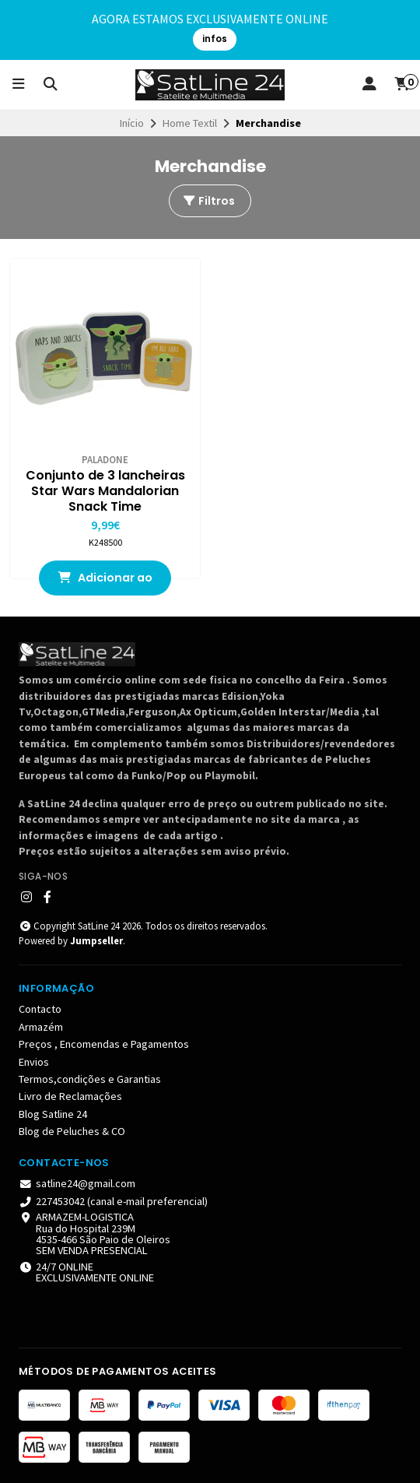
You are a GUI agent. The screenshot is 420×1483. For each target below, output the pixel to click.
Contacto (40, 1008)
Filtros (208, 201)
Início (132, 123)
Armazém (41, 1026)
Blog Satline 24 (53, 1114)
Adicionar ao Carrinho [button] (105, 583)
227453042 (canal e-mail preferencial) (113, 1201)
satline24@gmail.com (77, 1183)
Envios (34, 1061)
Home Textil (190, 123)
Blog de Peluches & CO (72, 1131)
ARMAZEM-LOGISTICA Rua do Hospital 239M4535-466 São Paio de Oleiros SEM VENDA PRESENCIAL (94, 1233)
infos (214, 39)
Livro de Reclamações (70, 1096)
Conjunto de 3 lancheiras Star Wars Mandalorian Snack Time (105, 491)
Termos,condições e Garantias (90, 1079)
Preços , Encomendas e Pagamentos (104, 1043)
